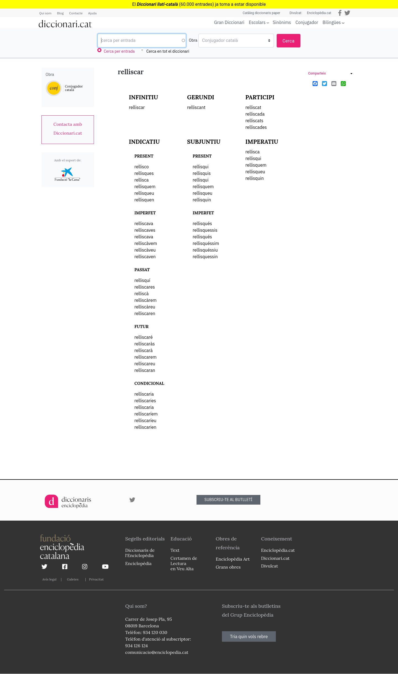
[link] (68, 128)
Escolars (257, 22)
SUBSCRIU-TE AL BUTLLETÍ (229, 499)
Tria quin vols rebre (249, 636)
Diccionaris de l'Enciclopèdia (140, 552)
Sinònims (282, 22)
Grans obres (228, 567)
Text (175, 550)
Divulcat (296, 13)
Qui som (45, 13)
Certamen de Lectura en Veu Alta (184, 563)
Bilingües (332, 22)
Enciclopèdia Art (233, 559)
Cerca (288, 41)
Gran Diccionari (229, 22)
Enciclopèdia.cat (319, 13)
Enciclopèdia (138, 563)
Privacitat (96, 579)
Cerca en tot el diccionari (167, 51)
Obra (193, 40)
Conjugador (306, 22)
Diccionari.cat (275, 558)
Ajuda (92, 13)
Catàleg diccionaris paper (261, 13)
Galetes (72, 579)
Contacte (75, 13)
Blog (60, 13)
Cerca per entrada (119, 51)
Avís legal (49, 579)
